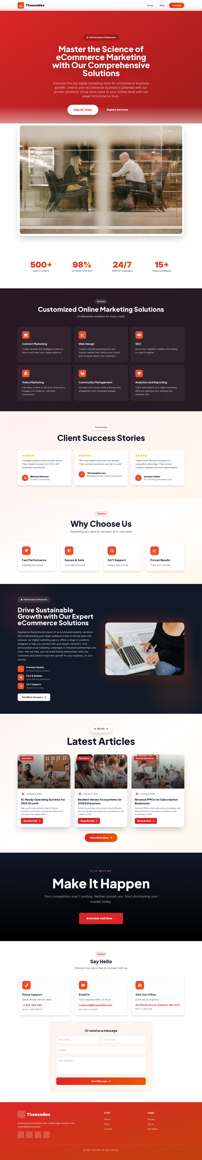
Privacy (151, 1119)
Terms (150, 1124)
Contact (176, 5)
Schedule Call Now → (101, 918)
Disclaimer (152, 1129)
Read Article (32, 821)
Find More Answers (34, 697)
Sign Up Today (83, 109)
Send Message (101, 1081)
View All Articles (101, 837)
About (150, 5)
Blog (162, 5)
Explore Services (117, 109)
